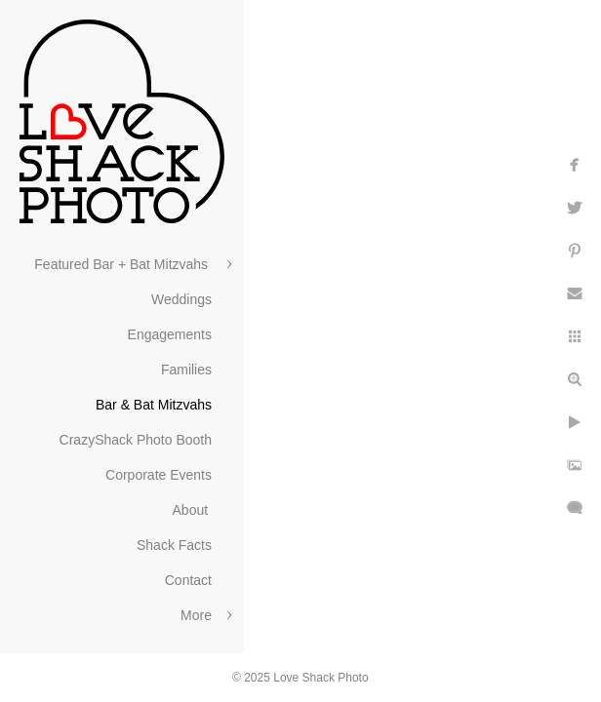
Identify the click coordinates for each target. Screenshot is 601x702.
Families (186, 369)
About (192, 510)
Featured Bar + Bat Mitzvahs (123, 264)
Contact (188, 580)
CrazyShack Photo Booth (136, 440)
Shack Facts (174, 545)
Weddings (181, 299)
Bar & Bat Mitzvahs (154, 404)
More (196, 615)
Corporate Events (158, 475)
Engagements (170, 334)
